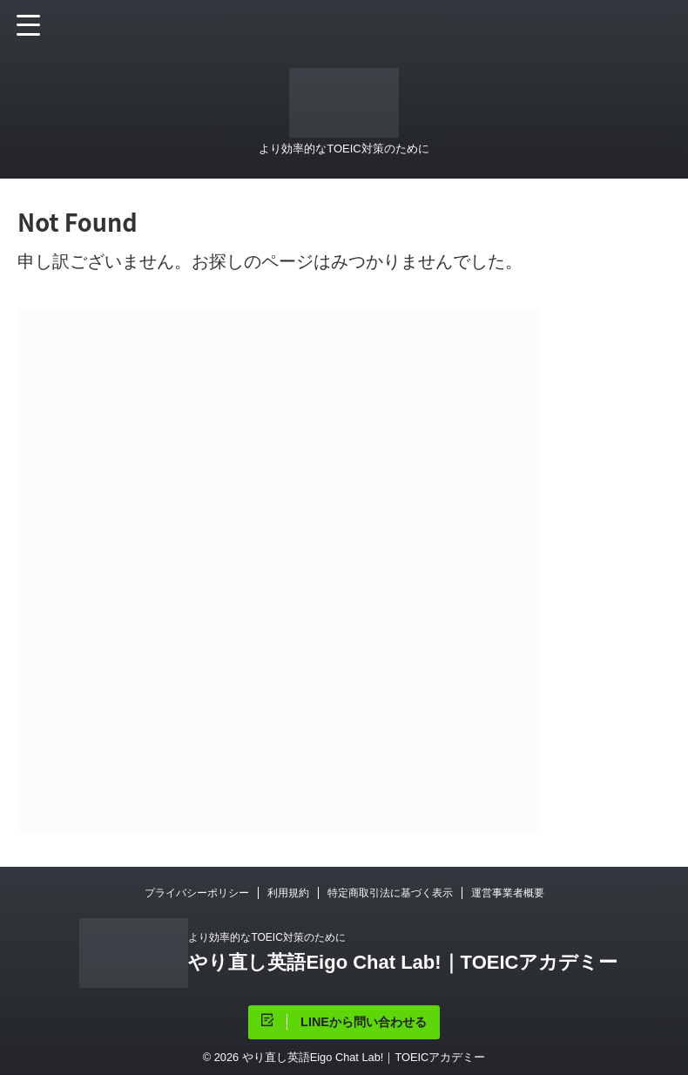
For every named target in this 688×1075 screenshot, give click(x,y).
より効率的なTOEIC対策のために (266, 937)
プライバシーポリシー (197, 893)
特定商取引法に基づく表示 (390, 893)
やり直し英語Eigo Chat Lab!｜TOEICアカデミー (402, 962)
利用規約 (288, 893)
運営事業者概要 (507, 893)
